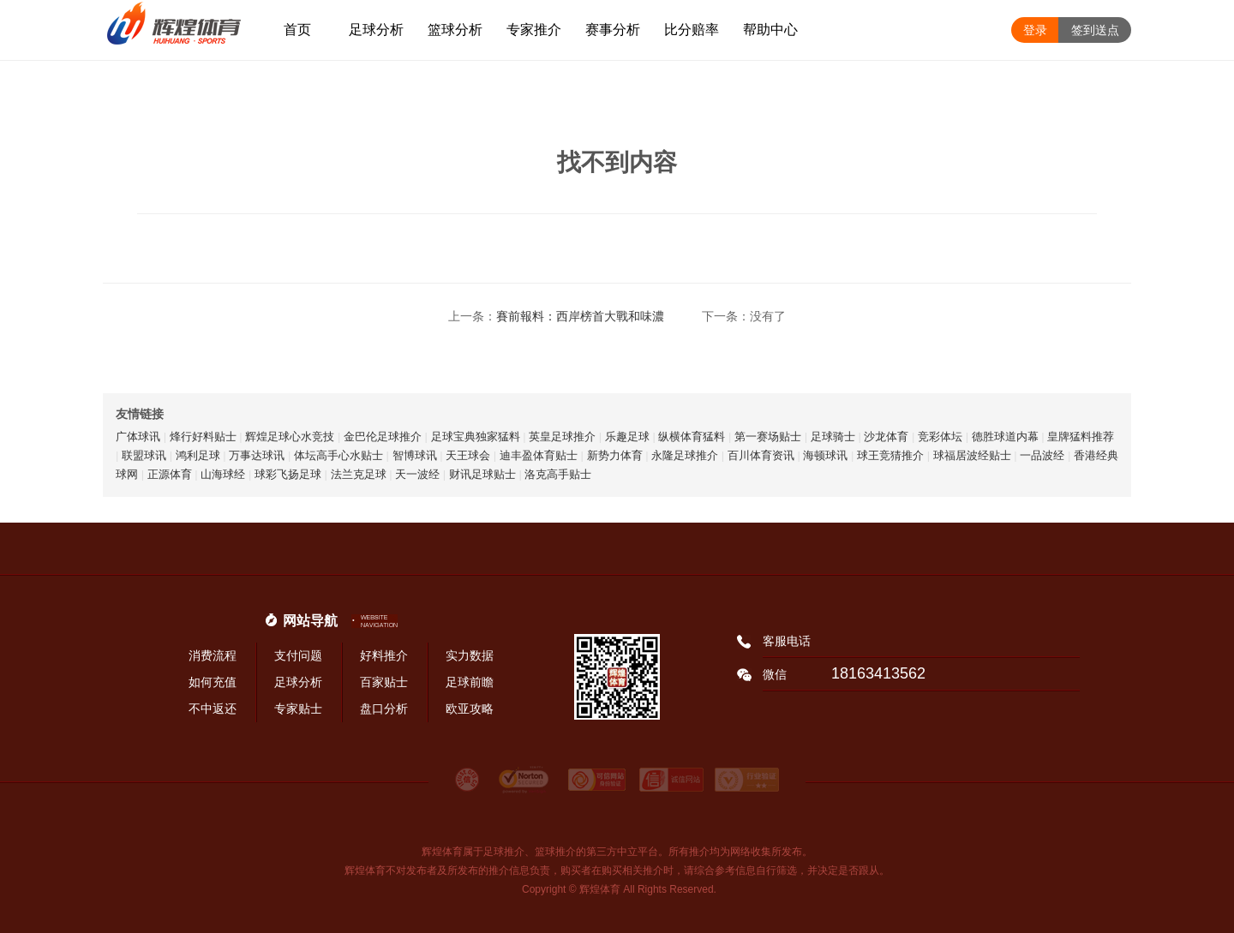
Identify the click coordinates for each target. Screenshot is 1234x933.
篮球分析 (455, 29)
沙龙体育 (886, 436)
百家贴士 (384, 682)
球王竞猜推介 (890, 455)
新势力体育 (615, 455)
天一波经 (417, 474)
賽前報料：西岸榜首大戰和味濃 (580, 316)
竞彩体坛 (940, 436)
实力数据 (470, 655)
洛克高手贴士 (557, 474)
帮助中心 (770, 29)
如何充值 (213, 682)
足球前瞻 (470, 682)
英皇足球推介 (562, 436)
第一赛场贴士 (767, 436)
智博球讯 (414, 455)
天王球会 (468, 455)
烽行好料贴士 (203, 436)
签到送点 (1095, 30)
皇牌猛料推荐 (1080, 436)
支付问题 (298, 655)
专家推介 (533, 29)
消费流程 (213, 655)
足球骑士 (833, 436)
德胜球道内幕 (1005, 436)
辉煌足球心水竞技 (289, 436)
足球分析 (376, 29)
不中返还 (213, 708)
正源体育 (169, 474)
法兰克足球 (358, 474)
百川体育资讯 (761, 455)
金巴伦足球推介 (383, 436)
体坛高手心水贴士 (338, 455)
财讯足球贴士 (482, 474)
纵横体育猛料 (691, 436)
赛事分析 (612, 29)
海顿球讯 (825, 455)
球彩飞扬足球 (288, 474)
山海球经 (223, 474)
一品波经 (1042, 455)
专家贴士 (298, 708)
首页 (297, 29)
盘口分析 (384, 708)
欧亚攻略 (470, 708)
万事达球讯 (257, 455)
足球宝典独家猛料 (475, 436)
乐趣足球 (627, 436)
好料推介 (384, 655)
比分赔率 (691, 29)
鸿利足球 (198, 455)
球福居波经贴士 (972, 455)
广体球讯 (138, 436)
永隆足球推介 (684, 455)
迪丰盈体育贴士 (539, 455)
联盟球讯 (144, 455)
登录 (1035, 30)
